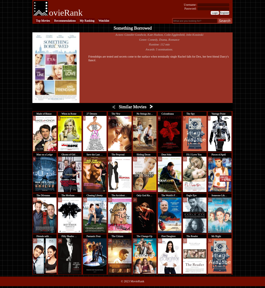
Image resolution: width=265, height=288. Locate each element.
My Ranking (87, 20)
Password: (190, 8)
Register (224, 13)
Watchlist (103, 20)
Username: (190, 4)
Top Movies (43, 20)
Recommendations (65, 20)
